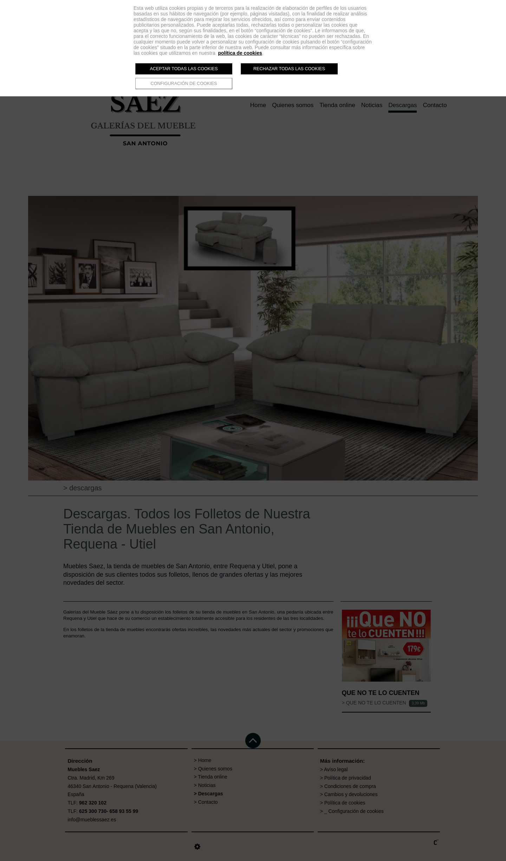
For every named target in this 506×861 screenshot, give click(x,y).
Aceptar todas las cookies (184, 68)
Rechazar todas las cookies (289, 68)
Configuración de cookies (184, 83)
